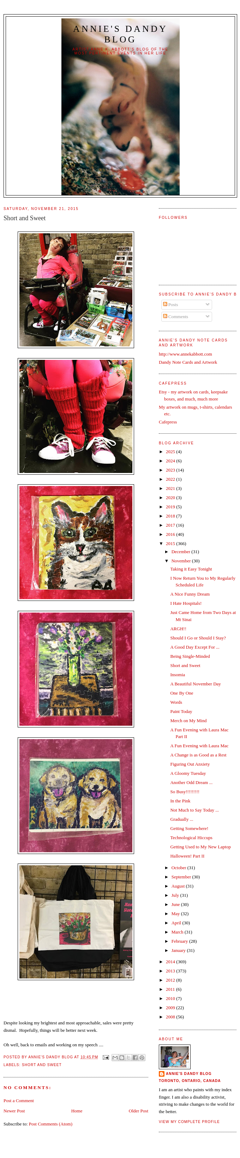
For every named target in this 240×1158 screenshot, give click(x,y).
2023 (171, 470)
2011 (171, 989)
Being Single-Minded (190, 656)
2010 (171, 998)
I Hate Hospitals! (186, 603)
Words (176, 702)
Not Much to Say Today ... (194, 810)
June (176, 904)
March (178, 932)
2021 (171, 488)
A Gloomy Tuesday (188, 773)
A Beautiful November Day (195, 683)
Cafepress (168, 422)
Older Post (138, 1110)
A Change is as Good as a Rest (198, 755)
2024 (171, 460)
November (182, 560)
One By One (181, 693)
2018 (171, 516)
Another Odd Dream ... (191, 782)
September (182, 876)
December (182, 551)
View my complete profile (189, 1122)
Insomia (177, 674)
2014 (171, 961)
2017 (171, 525)
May (176, 913)
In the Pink (180, 800)
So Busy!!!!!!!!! (184, 791)
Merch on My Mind (188, 720)
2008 (171, 1016)
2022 (171, 479)
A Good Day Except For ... (194, 647)
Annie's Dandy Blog (120, 34)
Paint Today (181, 711)
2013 (171, 970)
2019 (171, 506)
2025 (171, 451)
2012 (171, 980)
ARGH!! (178, 628)
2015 (171, 543)
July (176, 895)
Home (77, 1110)
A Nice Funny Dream (190, 594)
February (180, 941)
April (177, 922)
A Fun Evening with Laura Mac (199, 745)
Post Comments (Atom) (51, 1124)
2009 (171, 1007)
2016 (171, 534)
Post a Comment (19, 1100)
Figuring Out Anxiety (190, 764)
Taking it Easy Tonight (191, 569)
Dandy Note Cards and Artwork (188, 362)
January (179, 950)
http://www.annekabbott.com (185, 354)
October (179, 867)
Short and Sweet (42, 1065)
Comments (175, 316)
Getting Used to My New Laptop (200, 846)
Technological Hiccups (191, 837)
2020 (171, 497)
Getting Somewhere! (189, 828)
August (179, 886)
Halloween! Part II (187, 856)
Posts (170, 304)
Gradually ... (181, 819)
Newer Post (14, 1110)
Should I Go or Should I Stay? (198, 638)
